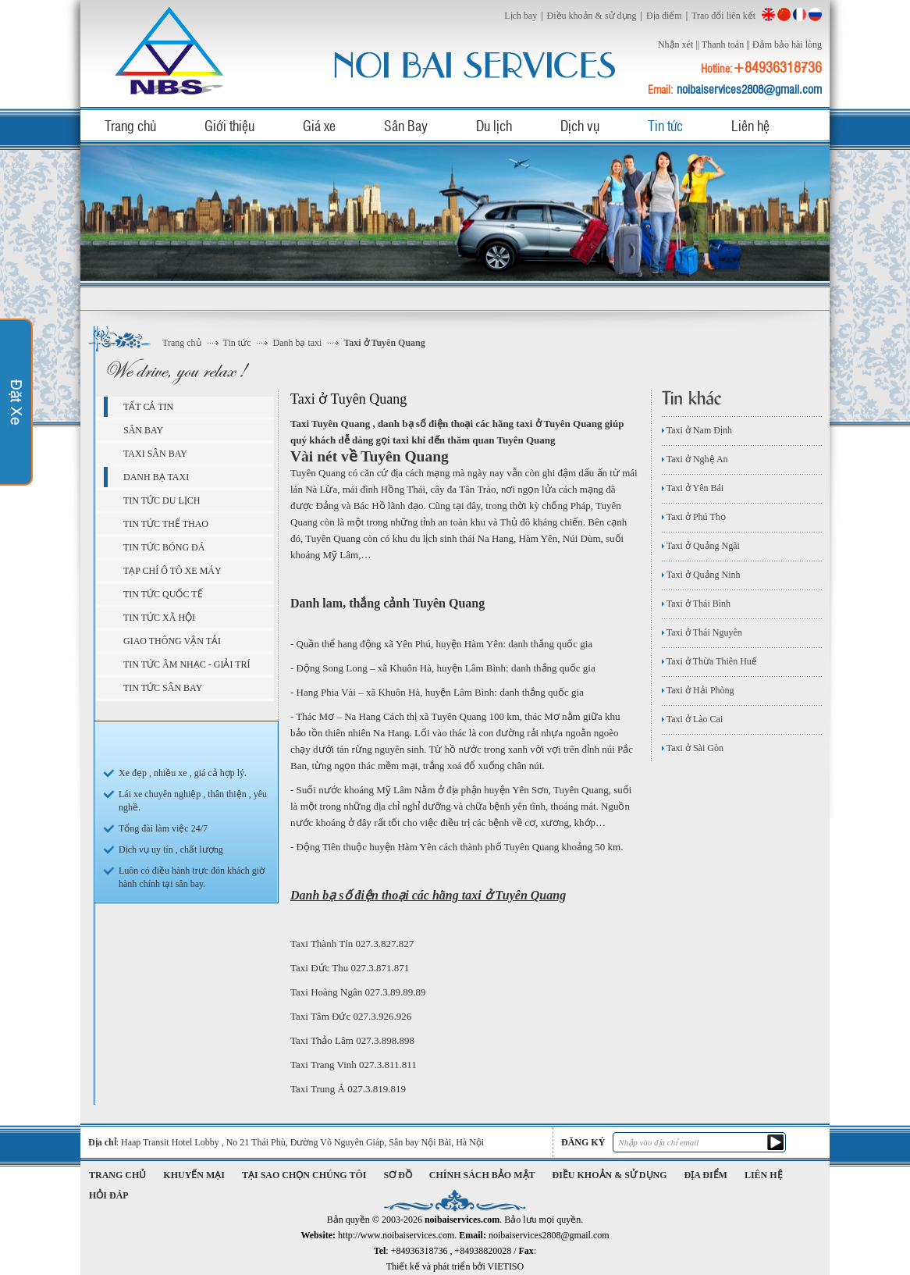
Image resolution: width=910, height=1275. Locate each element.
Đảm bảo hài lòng (787, 44)
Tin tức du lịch (161, 500)
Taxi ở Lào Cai (692, 719)
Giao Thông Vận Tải (172, 641)
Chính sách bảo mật (482, 1175)
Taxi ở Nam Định (697, 430)
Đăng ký (583, 1142)
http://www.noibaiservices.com (396, 1235)
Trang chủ (130, 125)
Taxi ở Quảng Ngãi (701, 545)
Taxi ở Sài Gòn (692, 748)
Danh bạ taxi (297, 342)
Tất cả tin (148, 406)
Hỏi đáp (109, 1195)
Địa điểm (664, 15)
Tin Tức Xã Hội (159, 617)
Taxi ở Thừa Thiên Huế (709, 661)
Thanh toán (723, 44)
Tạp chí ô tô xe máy (172, 570)
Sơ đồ (398, 1175)
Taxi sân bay (155, 453)
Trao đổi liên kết (723, 15)
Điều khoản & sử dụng (592, 15)
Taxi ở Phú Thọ (694, 516)
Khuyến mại (194, 1175)
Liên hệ (750, 125)
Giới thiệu (229, 125)
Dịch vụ (579, 125)
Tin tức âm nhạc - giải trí (187, 664)
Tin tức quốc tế (163, 594)
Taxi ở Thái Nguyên (702, 632)
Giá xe (319, 125)
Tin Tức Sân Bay (162, 687)
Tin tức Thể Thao (165, 523)
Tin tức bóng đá (163, 547)
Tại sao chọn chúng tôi (304, 1175)
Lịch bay (520, 15)
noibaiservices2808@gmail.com (749, 89)
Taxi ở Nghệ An (695, 459)
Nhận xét (675, 44)
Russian (815, 14)
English (768, 14)
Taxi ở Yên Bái (692, 488)
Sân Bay (406, 125)
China (784, 14)
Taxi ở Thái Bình (696, 603)
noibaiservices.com (172, 50)
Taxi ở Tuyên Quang (384, 342)
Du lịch (494, 125)
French (799, 14)
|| (697, 44)
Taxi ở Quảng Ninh (701, 574)
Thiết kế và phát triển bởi (455, 1266)
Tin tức (665, 125)
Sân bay (143, 430)
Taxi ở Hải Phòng (698, 690)
